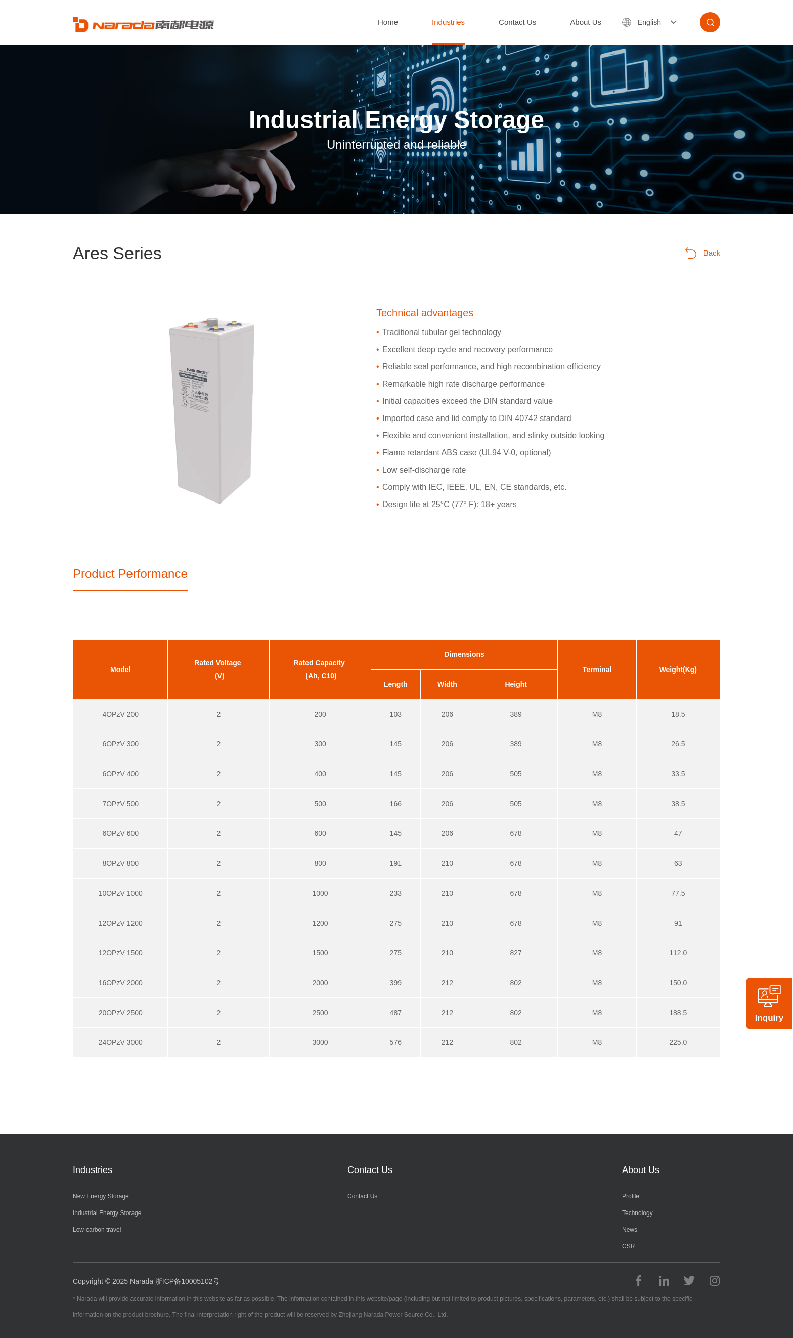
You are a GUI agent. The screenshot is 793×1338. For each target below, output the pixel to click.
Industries (448, 22)
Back (702, 253)
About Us (585, 22)
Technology (637, 1213)
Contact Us (517, 22)
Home (388, 22)
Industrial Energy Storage (107, 1213)
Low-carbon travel (97, 1229)
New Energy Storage (101, 1196)
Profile (630, 1196)
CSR (628, 1246)
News (629, 1229)
